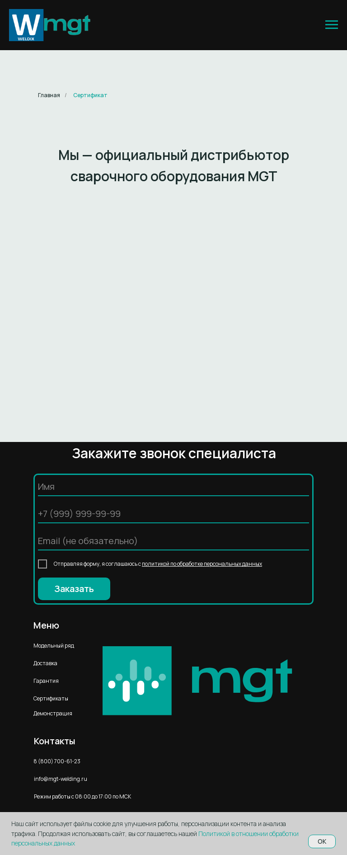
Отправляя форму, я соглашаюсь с (158, 564)
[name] (173, 487)
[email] (173, 541)
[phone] (173, 514)
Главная (49, 95)
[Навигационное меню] (331, 24)
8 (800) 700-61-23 (56, 761)
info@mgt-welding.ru (60, 779)
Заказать (74, 589)
